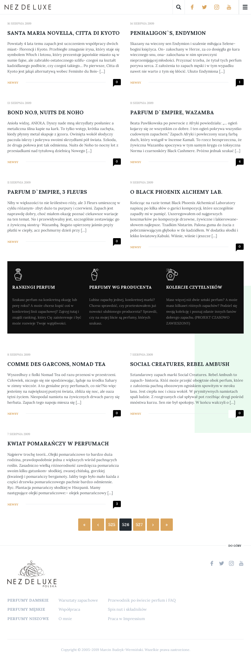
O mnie (65, 618)
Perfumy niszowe (28, 618)
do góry (234, 545)
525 (111, 524)
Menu (245, 7)
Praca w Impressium (126, 618)
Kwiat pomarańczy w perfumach (58, 443)
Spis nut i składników (127, 609)
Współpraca (69, 609)
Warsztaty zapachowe (78, 600)
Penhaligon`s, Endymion (168, 33)
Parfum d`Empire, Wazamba (172, 112)
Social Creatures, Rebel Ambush (179, 364)
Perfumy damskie (28, 600)
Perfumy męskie (26, 609)
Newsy (12, 82)
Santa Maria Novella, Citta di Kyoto (63, 33)
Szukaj (179, 7)
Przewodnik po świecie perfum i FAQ (142, 600)
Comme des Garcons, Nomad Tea (56, 364)
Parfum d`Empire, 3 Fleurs (47, 192)
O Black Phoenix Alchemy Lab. (176, 192)
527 (139, 524)
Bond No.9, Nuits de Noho (45, 112)
